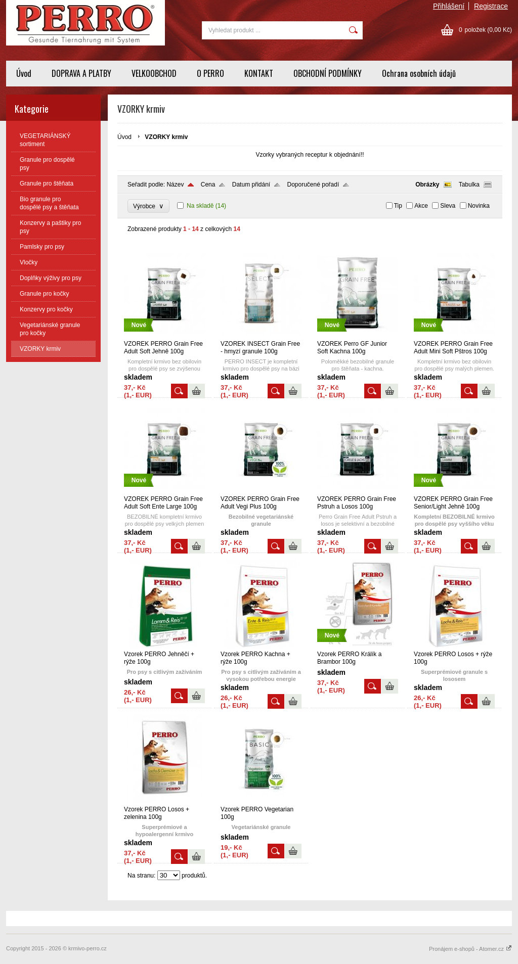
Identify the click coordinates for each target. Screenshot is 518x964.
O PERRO (210, 73)
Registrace (491, 6)
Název (175, 184)
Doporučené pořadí (313, 184)
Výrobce (148, 206)
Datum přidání (251, 184)
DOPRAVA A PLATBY (81, 73)
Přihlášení (448, 6)
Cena (208, 184)
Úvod (23, 73)
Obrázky (427, 184)
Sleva (447, 205)
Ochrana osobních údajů (419, 73)
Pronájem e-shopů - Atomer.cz (470, 949)
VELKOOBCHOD (154, 73)
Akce (421, 205)
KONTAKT (258, 73)
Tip (398, 205)
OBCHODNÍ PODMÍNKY (327, 73)
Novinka (479, 205)
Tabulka (469, 184)
